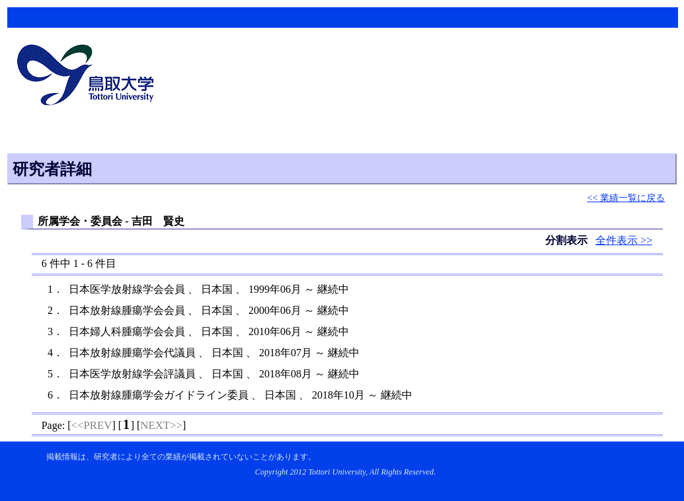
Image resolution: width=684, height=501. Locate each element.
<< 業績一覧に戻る (626, 197)
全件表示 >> (623, 240)
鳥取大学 (89, 77)
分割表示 (567, 240)
